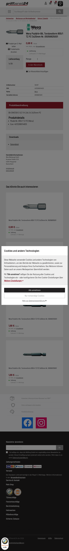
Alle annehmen (35, 290)
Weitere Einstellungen (13, 280)
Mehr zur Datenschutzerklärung (34, 300)
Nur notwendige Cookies (34, 295)
